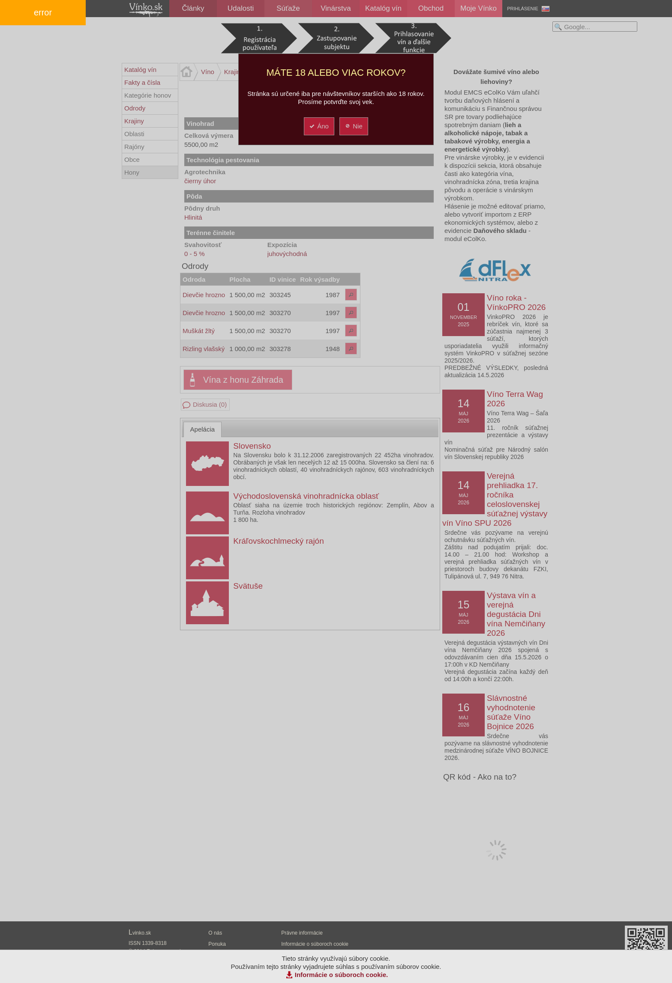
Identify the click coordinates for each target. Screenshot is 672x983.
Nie (353, 126)
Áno (319, 126)
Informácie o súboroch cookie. (341, 974)
